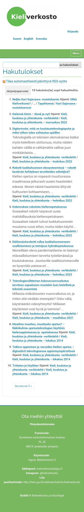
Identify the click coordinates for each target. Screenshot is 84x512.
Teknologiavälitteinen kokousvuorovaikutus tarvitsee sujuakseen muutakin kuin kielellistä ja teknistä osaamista (43, 285)
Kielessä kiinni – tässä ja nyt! (31, 114)
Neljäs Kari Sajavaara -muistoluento (35, 99)
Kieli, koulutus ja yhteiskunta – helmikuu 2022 (42, 200)
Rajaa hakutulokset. (67, 64)
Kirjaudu (72, 31)
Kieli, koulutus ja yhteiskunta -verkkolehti (49, 157)
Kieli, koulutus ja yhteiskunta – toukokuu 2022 (42, 161)
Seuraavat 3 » (23, 386)
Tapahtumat (46, 103)
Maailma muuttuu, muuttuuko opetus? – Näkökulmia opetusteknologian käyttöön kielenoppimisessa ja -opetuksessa (38, 328)
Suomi (17, 38)
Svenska (41, 38)
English (28, 38)
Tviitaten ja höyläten (25, 365)
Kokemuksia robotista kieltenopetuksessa (39, 206)
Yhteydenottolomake (42, 424)
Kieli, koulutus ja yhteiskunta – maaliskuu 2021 (42, 317)
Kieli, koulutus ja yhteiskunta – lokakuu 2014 (41, 359)
